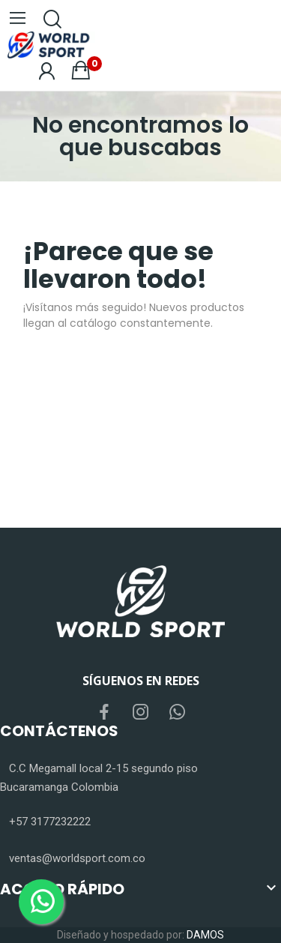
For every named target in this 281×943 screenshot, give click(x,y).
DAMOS (205, 935)
